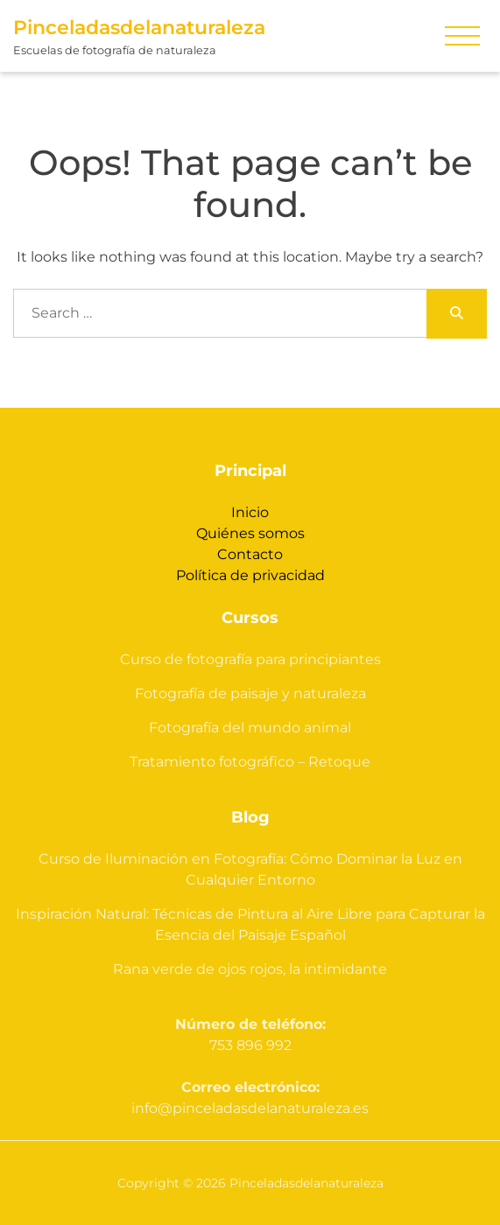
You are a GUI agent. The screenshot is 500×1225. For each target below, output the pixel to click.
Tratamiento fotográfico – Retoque (250, 761)
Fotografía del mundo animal (250, 727)
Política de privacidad (250, 575)
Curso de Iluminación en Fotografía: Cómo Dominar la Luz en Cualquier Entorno (250, 869)
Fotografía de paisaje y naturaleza (250, 693)
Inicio (250, 512)
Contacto (250, 554)
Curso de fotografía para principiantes (250, 659)
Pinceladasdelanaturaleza (139, 27)
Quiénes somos (250, 533)
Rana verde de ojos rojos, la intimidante (250, 969)
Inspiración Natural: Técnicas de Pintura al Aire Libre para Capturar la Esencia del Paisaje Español (250, 924)
